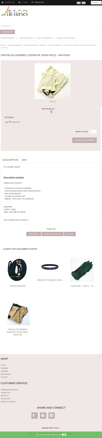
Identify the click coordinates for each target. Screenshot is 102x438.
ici (60, 435)
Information (26, 38)
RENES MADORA (18, 286)
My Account (5, 399)
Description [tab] (10, 160)
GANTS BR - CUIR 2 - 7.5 (82, 286)
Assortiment (8, 38)
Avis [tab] (24, 160)
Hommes (42, 45)
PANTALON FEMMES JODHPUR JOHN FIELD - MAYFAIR (17, 332)
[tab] (30, 158)
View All (4, 377)
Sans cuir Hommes (54, 45)
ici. (28, 220)
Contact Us (5, 393)
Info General (45, 38)
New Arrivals (6, 374)
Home (3, 45)
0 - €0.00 (23, 2)
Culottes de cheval (30, 45)
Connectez (8, 2)
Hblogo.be (56, 428)
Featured (4, 368)
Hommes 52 (15, 122)
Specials (4, 371)
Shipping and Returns (9, 390)
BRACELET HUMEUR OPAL (50, 280)
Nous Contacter (66, 38)
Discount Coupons (8, 402)
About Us (4, 396)
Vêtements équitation (14, 45)
